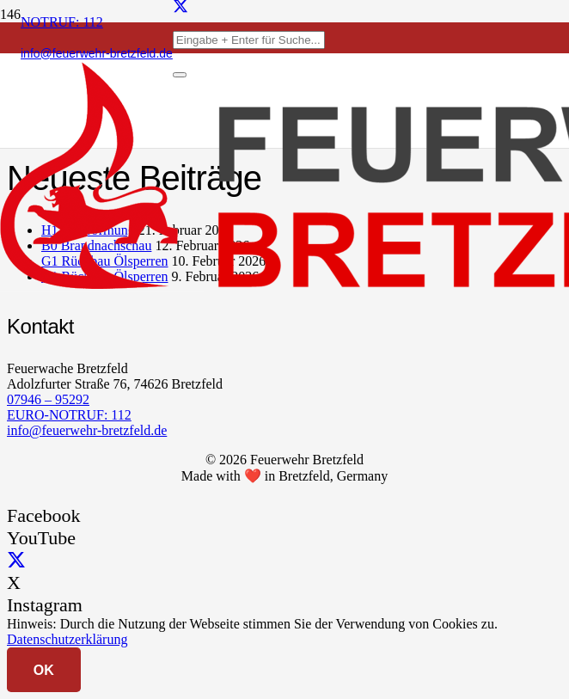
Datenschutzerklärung (67, 639)
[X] (16, 560)
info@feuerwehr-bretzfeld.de (87, 430)
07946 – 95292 (48, 399)
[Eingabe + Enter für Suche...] (249, 40)
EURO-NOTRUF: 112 (69, 415)
